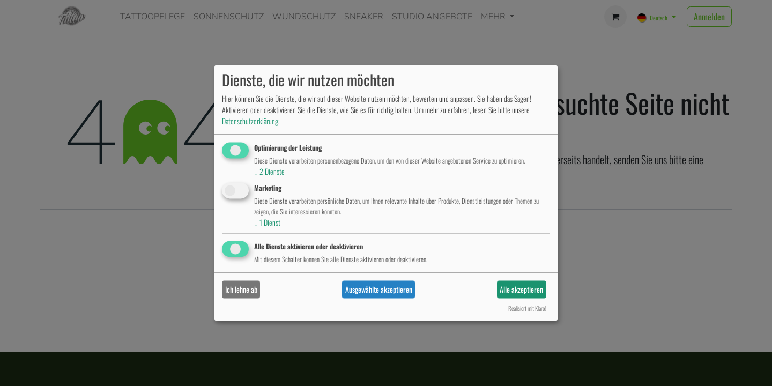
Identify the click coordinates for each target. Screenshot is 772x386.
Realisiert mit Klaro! (527, 309)
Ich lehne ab (241, 289)
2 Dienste (269, 171)
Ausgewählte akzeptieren (378, 289)
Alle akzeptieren (521, 289)
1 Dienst (267, 222)
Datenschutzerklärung (250, 121)
